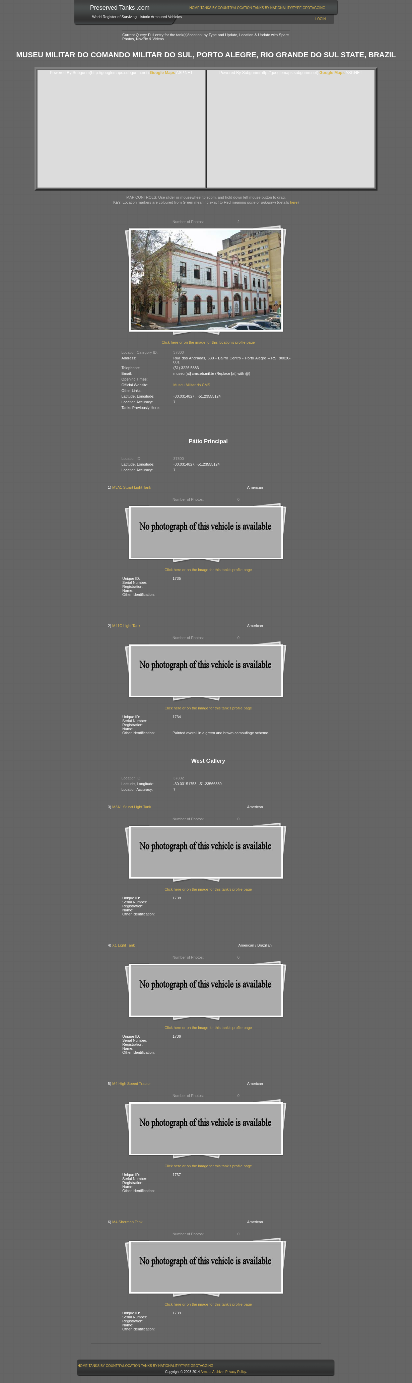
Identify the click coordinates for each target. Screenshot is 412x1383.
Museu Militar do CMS (192, 385)
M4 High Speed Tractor (131, 1084)
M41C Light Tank (126, 626)
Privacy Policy (235, 1372)
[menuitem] (194, 7)
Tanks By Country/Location (226, 8)
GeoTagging (313, 8)
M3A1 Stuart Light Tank (131, 487)
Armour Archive (212, 1372)
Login (320, 19)
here (293, 202)
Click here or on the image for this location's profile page (208, 342)
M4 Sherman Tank (127, 1222)
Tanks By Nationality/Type (277, 8)
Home (195, 8)
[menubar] (257, 7)
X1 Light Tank (123, 945)
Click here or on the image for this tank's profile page (208, 570)
